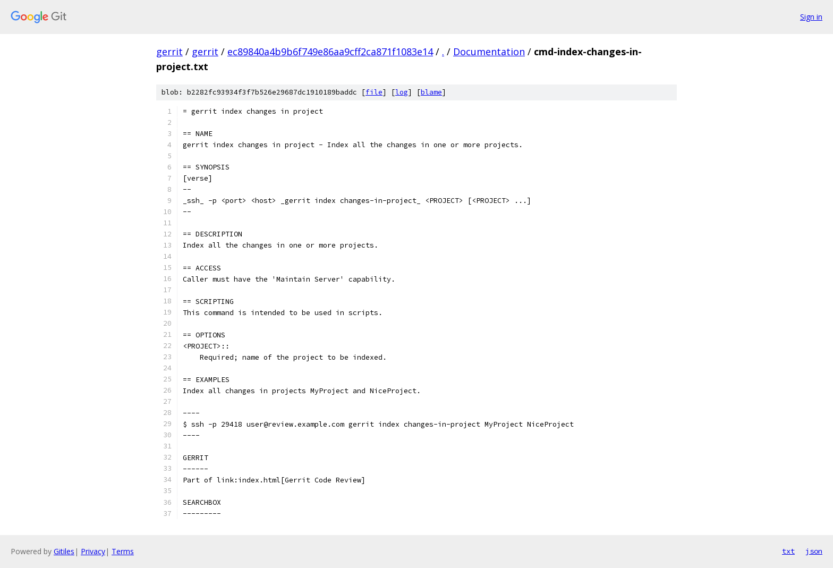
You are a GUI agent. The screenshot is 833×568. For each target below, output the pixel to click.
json (813, 551)
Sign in (811, 17)
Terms (123, 551)
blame (431, 92)
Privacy (93, 551)
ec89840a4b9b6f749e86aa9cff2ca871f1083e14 (330, 51)
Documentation (489, 51)
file (374, 92)
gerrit (169, 51)
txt (788, 551)
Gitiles (64, 551)
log (401, 92)
